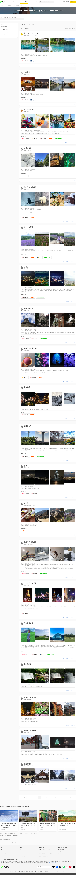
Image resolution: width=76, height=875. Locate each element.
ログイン (73, 1)
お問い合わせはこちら (53, 862)
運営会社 (11, 871)
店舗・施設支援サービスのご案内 (45, 853)
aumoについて (63, 871)
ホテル (13, 1)
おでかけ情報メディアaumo (44, 849)
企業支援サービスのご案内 (44, 854)
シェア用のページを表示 (69, 65)
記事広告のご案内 (61, 853)
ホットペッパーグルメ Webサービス (11, 835)
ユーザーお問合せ (39, 871)
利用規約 (46, 871)
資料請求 (60, 851)
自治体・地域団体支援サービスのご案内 (46, 856)
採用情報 (26, 871)
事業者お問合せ (61, 849)
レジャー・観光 (23, 1)
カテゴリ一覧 (22, 856)
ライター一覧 (22, 854)
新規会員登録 (66, 1)
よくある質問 (32, 871)
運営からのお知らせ (19, 871)
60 (55, 797)
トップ (9, 1)
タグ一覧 (22, 851)
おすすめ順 (31, 24)
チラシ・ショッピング (33, 1)
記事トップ (22, 849)
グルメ (17, 1)
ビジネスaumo (42, 851)
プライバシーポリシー (54, 871)
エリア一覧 (22, 853)
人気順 (23, 24)
